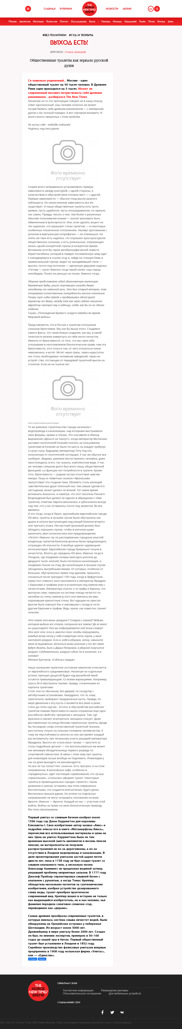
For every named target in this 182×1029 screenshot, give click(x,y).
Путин (151, 21)
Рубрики (66, 8)
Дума (170, 21)
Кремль (161, 21)
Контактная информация (78, 990)
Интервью (38, 21)
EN (150, 9)
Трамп (142, 21)
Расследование (79, 21)
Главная (49, 8)
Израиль (117, 21)
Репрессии (51, 21)
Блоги (92, 21)
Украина (105, 21)
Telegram (42, 959)
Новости (112, 8)
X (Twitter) (32, 959)
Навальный (130, 21)
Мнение (13, 21)
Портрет (64, 21)
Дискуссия (24, 21)
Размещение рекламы (114, 990)
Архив (127, 8)
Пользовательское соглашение (82, 993)
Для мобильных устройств (125, 993)
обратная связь (67, 983)
